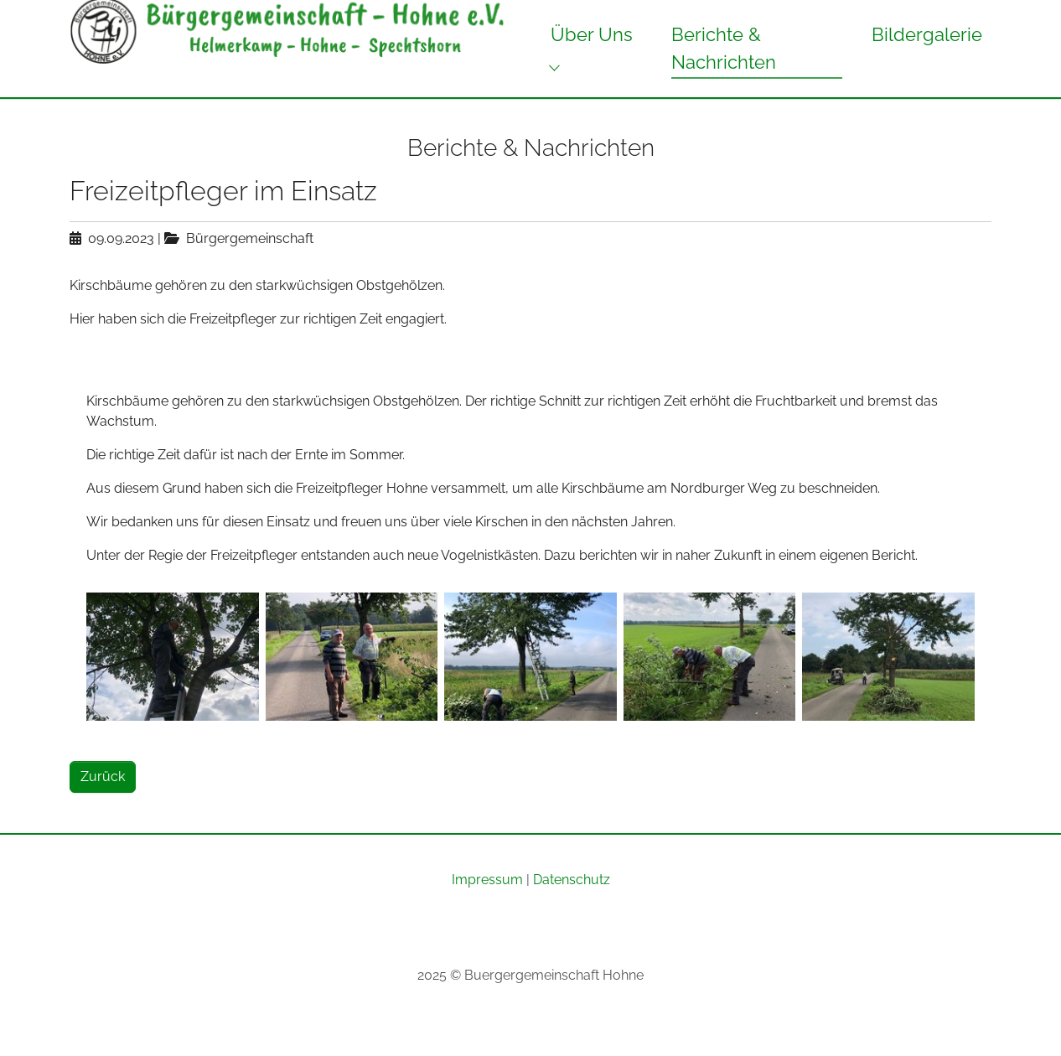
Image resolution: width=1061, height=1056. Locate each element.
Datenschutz (571, 910)
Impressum (487, 910)
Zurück (102, 807)
